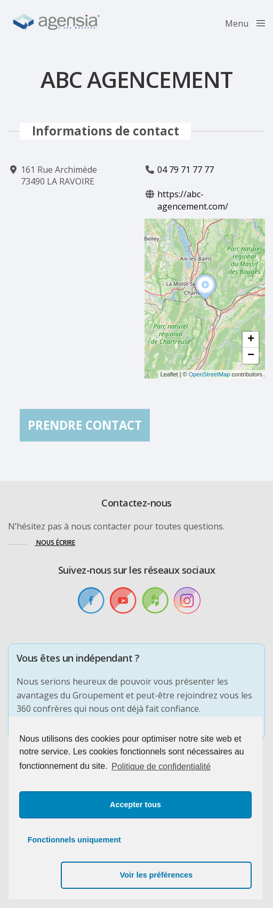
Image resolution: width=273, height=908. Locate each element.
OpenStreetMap (209, 374)
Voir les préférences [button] (196, 875)
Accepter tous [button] (135, 839)
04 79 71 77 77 (185, 169)
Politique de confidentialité (161, 801)
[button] (205, 299)
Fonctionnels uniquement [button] (74, 875)
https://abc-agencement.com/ (192, 200)
